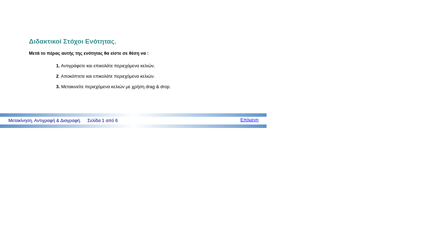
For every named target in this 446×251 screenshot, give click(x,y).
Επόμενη (249, 119)
